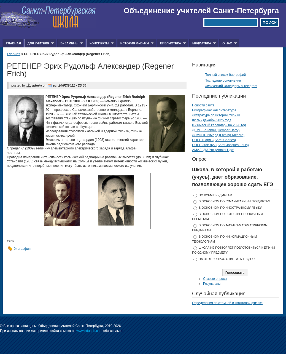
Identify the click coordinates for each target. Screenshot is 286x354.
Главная (13, 43)
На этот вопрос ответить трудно (227, 259)
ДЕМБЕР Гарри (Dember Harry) (216, 130)
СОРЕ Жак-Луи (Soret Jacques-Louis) (220, 145)
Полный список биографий (225, 75)
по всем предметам (215, 195)
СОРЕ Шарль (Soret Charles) (214, 140)
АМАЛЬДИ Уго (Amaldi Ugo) (213, 150)
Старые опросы (215, 279)
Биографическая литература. (214, 110)
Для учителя (39, 43)
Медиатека (202, 43)
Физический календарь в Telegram (231, 86)
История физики (135, 43)
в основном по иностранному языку (230, 207)
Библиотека (171, 43)
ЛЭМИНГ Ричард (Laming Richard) (218, 135)
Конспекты (100, 43)
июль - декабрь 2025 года (211, 120)
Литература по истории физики (216, 115)
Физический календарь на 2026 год (219, 125)
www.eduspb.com (89, 331)
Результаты (211, 284)
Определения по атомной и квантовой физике (227, 303)
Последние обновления (223, 80)
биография (22, 249)
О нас (228, 43)
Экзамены (70, 43)
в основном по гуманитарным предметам (234, 201)
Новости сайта (203, 105)
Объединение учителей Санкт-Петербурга (201, 11)
